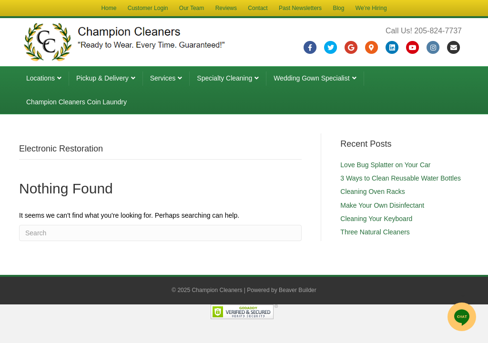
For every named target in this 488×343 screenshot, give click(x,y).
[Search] (160, 233)
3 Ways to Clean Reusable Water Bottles (400, 178)
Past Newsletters (300, 8)
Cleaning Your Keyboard (376, 218)
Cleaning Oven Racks (372, 191)
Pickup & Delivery (102, 78)
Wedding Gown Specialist (311, 78)
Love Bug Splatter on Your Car (385, 165)
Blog (338, 8)
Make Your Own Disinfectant (382, 205)
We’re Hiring (371, 8)
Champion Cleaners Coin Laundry (76, 102)
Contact (257, 8)
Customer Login (148, 8)
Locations (40, 78)
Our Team (191, 8)
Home (108, 8)
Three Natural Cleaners (375, 232)
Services (163, 78)
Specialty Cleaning (224, 78)
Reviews (226, 8)
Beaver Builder (297, 290)
